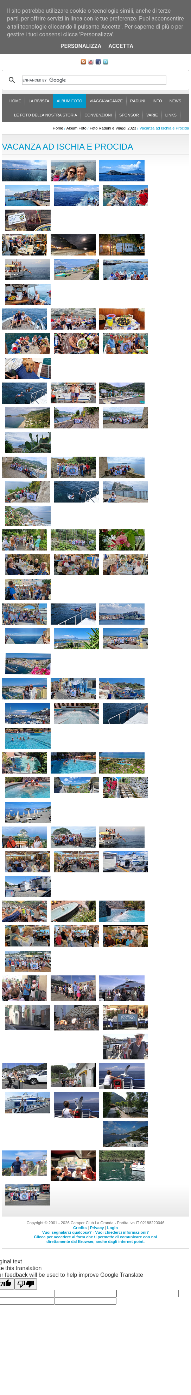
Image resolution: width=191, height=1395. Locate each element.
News (176, 101)
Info (157, 101)
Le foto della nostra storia (45, 115)
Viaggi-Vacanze (106, 101)
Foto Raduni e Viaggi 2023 (113, 128)
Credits (80, 1228)
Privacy (97, 1228)
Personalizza (81, 46)
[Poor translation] (25, 1284)
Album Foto (69, 101)
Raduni (137, 101)
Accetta (120, 46)
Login (112, 1228)
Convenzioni (98, 115)
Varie (152, 115)
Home (15, 101)
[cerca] (94, 80)
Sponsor (129, 115)
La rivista (38, 101)
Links (171, 115)
